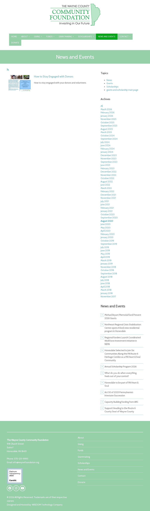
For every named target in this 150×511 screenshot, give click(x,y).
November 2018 (108, 267)
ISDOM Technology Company (48, 504)
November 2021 (108, 198)
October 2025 (107, 122)
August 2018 (106, 277)
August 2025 (107, 129)
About (24, 36)
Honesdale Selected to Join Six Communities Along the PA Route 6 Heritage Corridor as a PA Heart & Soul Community (122, 355)
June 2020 (105, 224)
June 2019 (105, 250)
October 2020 (108, 214)
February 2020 (108, 234)
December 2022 (108, 171)
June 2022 (105, 185)
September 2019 (109, 244)
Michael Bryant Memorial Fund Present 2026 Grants (123, 317)
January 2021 (106, 211)
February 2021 (107, 208)
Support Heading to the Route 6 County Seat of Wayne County (120, 410)
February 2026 (107, 112)
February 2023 (107, 168)
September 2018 (109, 273)
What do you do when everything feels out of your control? (121, 375)
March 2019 (106, 260)
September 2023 (109, 162)
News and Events (106, 36)
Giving (37, 36)
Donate (15, 42)
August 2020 (107, 221)
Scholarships (85, 36)
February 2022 (107, 191)
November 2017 (108, 296)
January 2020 (107, 237)
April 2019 (105, 257)
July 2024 (105, 142)
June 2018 (105, 283)
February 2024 (107, 148)
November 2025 (108, 119)
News (109, 80)
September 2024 (109, 139)
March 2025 (106, 132)
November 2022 (108, 175)
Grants (109, 83)
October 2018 (107, 270)
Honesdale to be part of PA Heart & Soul (121, 384)
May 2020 (105, 227)
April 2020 (105, 231)
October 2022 (107, 178)
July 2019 (105, 247)
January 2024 (107, 152)
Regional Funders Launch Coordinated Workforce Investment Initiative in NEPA (123, 340)
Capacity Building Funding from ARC (121, 402)
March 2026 (106, 109)
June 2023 (105, 165)
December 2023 (108, 155)
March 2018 (106, 290)
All (102, 106)
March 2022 (106, 188)
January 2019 (107, 263)
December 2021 (108, 194)
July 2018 (105, 280)
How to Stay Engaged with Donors (53, 76)
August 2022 (107, 181)
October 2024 (107, 135)
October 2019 (107, 240)
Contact (124, 36)
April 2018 (105, 286)
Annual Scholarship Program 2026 (121, 366)
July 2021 (105, 201)
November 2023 (108, 158)
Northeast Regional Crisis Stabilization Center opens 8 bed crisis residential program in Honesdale (123, 327)
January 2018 (107, 293)
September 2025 (109, 125)
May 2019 (105, 254)
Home (14, 36)
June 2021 (105, 204)
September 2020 (109, 217)
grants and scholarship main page (122, 90)
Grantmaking (65, 36)
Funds (49, 36)
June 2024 (105, 145)
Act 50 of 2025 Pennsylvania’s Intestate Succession (119, 394)
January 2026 (107, 116)
